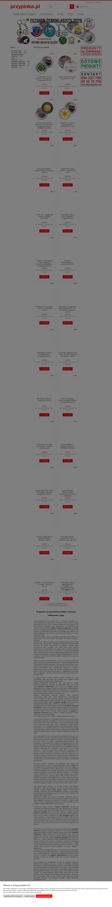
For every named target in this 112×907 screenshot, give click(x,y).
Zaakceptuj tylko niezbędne (13, 896)
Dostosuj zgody (29, 896)
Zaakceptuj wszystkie (44, 896)
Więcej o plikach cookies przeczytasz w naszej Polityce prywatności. (22, 892)
